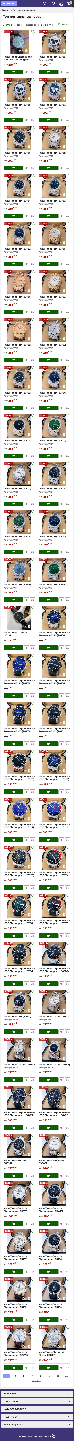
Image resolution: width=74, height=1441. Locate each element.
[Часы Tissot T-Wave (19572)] (54, 1002)
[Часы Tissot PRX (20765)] (54, 138)
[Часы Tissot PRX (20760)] (19, 282)
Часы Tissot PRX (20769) (54, 58)
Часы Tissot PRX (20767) (54, 106)
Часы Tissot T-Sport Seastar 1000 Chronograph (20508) (19, 779)
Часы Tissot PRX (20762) (19, 250)
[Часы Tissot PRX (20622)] (19, 474)
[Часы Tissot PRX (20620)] (19, 522)
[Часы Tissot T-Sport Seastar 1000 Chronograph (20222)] (19, 810)
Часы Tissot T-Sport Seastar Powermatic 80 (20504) (54, 683)
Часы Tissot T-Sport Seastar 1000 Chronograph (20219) (54, 875)
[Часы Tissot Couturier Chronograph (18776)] (19, 1337)
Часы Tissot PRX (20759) (54, 298)
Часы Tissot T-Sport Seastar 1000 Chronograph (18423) (19, 1115)
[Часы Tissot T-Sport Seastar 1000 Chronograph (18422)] (54, 1098)
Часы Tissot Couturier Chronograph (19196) (54, 1259)
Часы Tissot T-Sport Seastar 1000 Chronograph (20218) (19, 923)
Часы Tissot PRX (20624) (19, 442)
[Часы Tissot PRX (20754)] (54, 378)
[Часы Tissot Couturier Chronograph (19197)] (19, 1241)
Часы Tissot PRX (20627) (19, 1018)
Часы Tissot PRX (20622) (19, 490)
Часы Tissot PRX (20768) (19, 106)
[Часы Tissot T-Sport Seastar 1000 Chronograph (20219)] (54, 858)
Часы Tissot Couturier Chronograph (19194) (54, 1307)
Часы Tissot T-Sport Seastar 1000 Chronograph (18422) (54, 1115)
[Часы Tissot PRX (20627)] (19, 1002)
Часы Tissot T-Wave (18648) (54, 1066)
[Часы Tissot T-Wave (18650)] (19, 1050)
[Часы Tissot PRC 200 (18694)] (19, 1146)
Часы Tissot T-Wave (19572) (54, 1018)
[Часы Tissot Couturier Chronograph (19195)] (19, 1289)
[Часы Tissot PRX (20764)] (19, 186)
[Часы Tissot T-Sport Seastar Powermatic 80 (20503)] (19, 714)
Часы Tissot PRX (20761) (54, 250)
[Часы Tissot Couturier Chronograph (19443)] (54, 1193)
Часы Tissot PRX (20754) (54, 394)
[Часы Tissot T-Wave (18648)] (54, 1050)
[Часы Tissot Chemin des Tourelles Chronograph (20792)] (19, 42)
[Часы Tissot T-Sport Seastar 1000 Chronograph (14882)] (54, 954)
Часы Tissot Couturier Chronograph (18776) (19, 1355)
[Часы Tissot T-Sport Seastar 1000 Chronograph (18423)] (19, 1098)
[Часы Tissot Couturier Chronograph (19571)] (19, 1193)
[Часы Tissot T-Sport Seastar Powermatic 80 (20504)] (54, 666)
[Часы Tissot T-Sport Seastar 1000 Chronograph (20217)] (54, 906)
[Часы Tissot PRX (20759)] (54, 282)
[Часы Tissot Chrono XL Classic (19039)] (54, 1337)
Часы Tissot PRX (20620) (19, 538)
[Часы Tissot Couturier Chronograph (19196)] (54, 1241)
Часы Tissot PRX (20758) (19, 346)
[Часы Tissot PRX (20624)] (19, 426)
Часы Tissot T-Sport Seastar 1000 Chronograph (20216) (19, 971)
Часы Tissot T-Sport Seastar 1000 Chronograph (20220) (19, 875)
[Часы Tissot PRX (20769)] (54, 42)
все (66, 1376)
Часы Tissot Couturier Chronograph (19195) (19, 1307)
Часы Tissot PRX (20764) (19, 202)
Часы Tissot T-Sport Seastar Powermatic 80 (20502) (54, 731)
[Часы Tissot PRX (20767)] (54, 90)
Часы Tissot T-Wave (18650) (19, 1066)
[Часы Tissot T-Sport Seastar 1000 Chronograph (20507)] (54, 762)
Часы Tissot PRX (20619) (54, 538)
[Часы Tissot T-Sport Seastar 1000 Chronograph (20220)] (19, 858)
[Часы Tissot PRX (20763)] (54, 186)
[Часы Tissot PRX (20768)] (19, 90)
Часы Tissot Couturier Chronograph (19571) (19, 1211)
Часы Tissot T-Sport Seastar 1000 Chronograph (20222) (19, 827)
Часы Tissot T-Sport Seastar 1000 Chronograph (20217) (54, 923)
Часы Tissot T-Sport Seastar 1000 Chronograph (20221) (54, 827)
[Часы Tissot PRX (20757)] (54, 330)
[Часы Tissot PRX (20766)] (19, 138)
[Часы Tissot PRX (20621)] (54, 474)
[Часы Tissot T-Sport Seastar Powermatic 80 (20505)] (19, 666)
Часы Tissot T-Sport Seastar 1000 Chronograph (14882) (54, 971)
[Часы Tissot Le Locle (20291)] (19, 618)
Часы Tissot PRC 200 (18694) (19, 1163)
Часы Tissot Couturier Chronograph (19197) (19, 1259)
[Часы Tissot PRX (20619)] (54, 522)
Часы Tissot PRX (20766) (19, 154)
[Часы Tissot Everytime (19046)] (54, 1146)
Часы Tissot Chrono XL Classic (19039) (54, 1355)
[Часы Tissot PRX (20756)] (19, 378)
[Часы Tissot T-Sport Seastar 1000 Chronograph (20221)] (54, 810)
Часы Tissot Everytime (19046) (54, 1163)
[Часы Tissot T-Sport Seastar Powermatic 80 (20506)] (54, 618)
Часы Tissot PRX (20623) (54, 442)
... (49, 1376)
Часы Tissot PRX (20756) (19, 394)
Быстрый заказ (26, 72)
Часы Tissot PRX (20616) (19, 586)
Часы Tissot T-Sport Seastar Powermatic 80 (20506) (54, 635)
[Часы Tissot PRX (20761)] (54, 234)
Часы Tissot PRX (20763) (54, 202)
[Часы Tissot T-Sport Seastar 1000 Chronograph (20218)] (19, 906)
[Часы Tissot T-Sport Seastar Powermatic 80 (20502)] (54, 714)
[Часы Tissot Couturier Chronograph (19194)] (54, 1289)
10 (58, 1376)
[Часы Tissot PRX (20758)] (19, 330)
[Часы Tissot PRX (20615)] (54, 570)
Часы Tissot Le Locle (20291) (19, 635)
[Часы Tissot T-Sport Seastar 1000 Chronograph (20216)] (19, 954)
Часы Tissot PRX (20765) (54, 154)
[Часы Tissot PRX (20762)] (19, 234)
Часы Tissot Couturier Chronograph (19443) (54, 1211)
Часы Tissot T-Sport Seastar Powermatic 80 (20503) (19, 731)
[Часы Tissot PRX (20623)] (54, 426)
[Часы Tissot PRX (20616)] (19, 570)
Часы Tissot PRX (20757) (54, 346)
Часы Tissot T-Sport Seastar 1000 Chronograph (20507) (54, 779)
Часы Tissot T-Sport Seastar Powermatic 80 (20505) (19, 683)
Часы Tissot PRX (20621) (54, 490)
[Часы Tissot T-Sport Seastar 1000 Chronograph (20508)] (19, 762)
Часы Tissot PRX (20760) (19, 298)
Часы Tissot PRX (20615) (54, 586)
